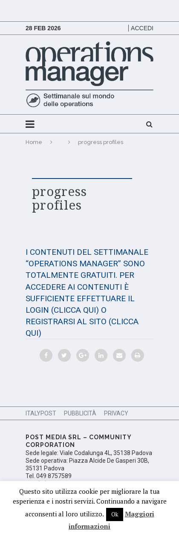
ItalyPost (41, 413)
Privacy (116, 413)
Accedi (142, 28)
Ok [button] (114, 514)
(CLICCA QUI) (75, 310)
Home (34, 142)
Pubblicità (80, 413)
